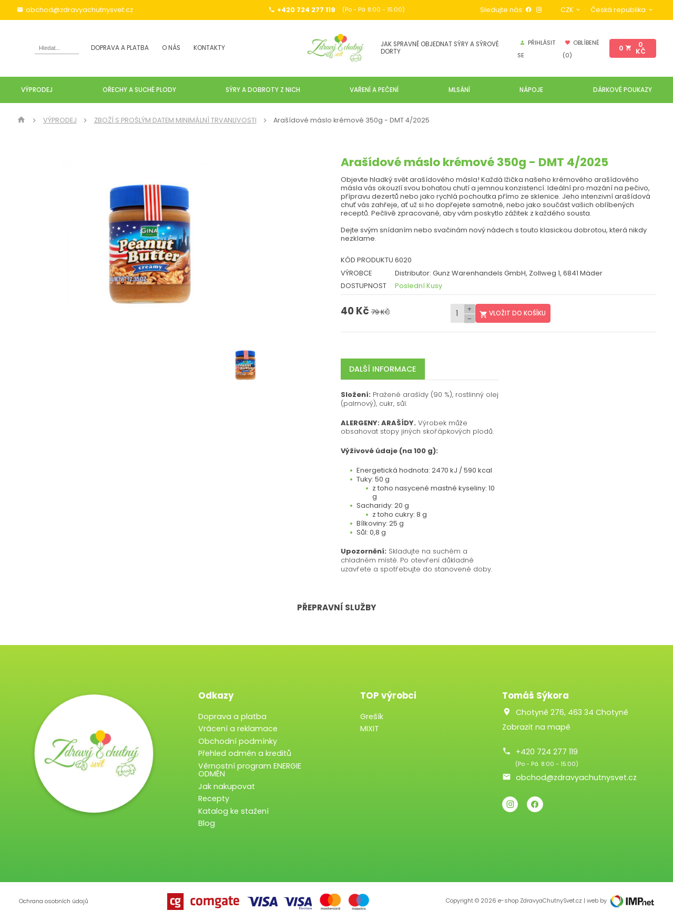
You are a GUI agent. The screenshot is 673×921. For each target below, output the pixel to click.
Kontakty (209, 48)
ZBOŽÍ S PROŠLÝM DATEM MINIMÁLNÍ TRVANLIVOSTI (175, 120)
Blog (206, 823)
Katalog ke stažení (233, 811)
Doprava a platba (120, 48)
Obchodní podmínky (237, 741)
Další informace (382, 369)
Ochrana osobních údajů (53, 901)
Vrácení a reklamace (238, 728)
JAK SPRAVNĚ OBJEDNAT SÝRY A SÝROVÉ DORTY (440, 48)
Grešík (371, 716)
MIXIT (369, 728)
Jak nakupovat (226, 786)
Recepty (213, 798)
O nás (171, 48)
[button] (269, 243)
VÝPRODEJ (60, 120)
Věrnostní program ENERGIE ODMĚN (249, 770)
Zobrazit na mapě (536, 727)
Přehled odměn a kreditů (244, 753)
